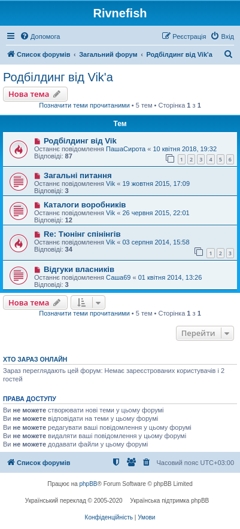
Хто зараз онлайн (35, 359)
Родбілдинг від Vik (80, 140)
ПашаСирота (125, 148)
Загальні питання (78, 175)
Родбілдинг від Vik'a (58, 77)
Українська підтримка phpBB (169, 500)
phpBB (89, 484)
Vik (110, 183)
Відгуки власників (79, 269)
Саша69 (118, 277)
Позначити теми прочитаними (84, 105)
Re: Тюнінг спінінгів (82, 234)
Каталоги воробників (85, 204)
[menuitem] (40, 36)
